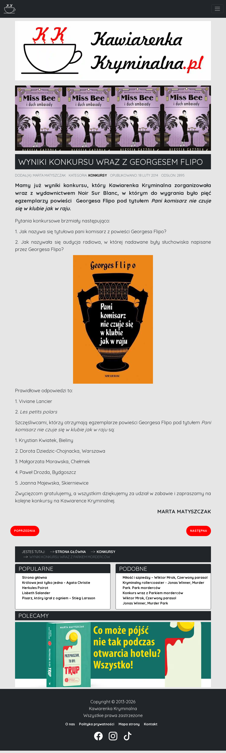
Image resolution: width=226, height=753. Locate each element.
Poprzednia (39, 532)
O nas (70, 726)
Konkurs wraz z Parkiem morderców (153, 595)
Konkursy (97, 175)
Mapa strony (129, 726)
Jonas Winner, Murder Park (145, 605)
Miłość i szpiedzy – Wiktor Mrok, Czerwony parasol (165, 580)
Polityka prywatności (96, 726)
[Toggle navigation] (217, 9)
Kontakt (150, 726)
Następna (197, 532)
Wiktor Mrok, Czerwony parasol (149, 600)
